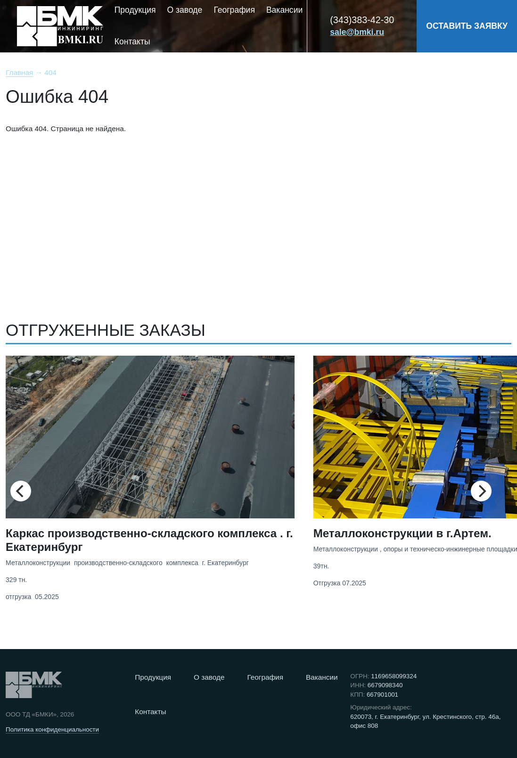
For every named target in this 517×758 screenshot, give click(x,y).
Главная (19, 72)
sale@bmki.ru (357, 32)
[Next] (481, 491)
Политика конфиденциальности (52, 729)
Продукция (135, 10)
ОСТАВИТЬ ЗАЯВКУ (467, 26)
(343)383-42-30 (362, 20)
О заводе (185, 10)
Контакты (132, 41)
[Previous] (20, 491)
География (234, 10)
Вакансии (284, 10)
